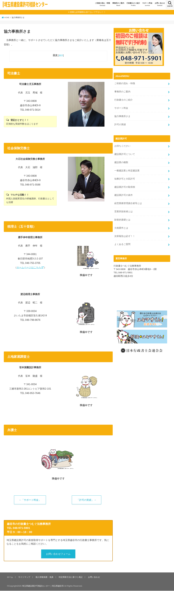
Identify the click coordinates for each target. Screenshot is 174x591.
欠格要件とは (121, 225)
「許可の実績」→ (86, 499)
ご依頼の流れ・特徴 (102, 4)
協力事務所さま (122, 115)
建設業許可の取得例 (124, 185)
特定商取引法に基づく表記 (70, 577)
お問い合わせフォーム (58, 554)
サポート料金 (147, 4)
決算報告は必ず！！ (124, 233)
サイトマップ (24, 577)
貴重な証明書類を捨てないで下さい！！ (88, 12)
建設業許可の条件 (123, 193)
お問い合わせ (160, 4)
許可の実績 (120, 123)
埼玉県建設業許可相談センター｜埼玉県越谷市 (43, 586)
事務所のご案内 (118, 4)
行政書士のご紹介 (133, 4)
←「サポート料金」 (30, 499)
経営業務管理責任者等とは (128, 201)
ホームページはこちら (29, 267)
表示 (61, 55)
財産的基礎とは (122, 217)
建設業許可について (124, 153)
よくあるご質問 (122, 241)
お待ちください (122, 145)
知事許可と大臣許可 (124, 177)
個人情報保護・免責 (44, 577)
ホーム (10, 577)
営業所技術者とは (123, 209)
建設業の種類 (121, 161)
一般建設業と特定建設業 (127, 169)
